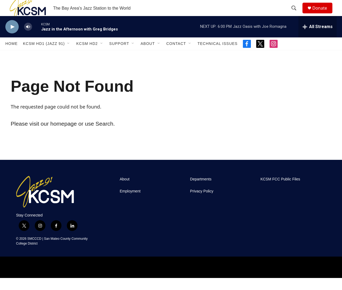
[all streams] (317, 38)
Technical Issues (217, 55)
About (148, 55)
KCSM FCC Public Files (280, 191)
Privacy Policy (201, 203)
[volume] (28, 39)
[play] (12, 39)
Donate (323, 14)
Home (11, 55)
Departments (200, 191)
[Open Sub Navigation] (69, 55)
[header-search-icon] (296, 14)
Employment (130, 203)
